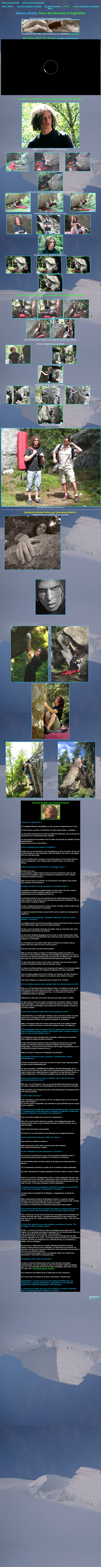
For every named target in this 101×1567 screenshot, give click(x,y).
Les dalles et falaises (53, 6)
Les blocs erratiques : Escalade (29, 6)
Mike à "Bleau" (7, 6)
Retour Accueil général (10, 3)
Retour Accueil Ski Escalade (33, 3)
